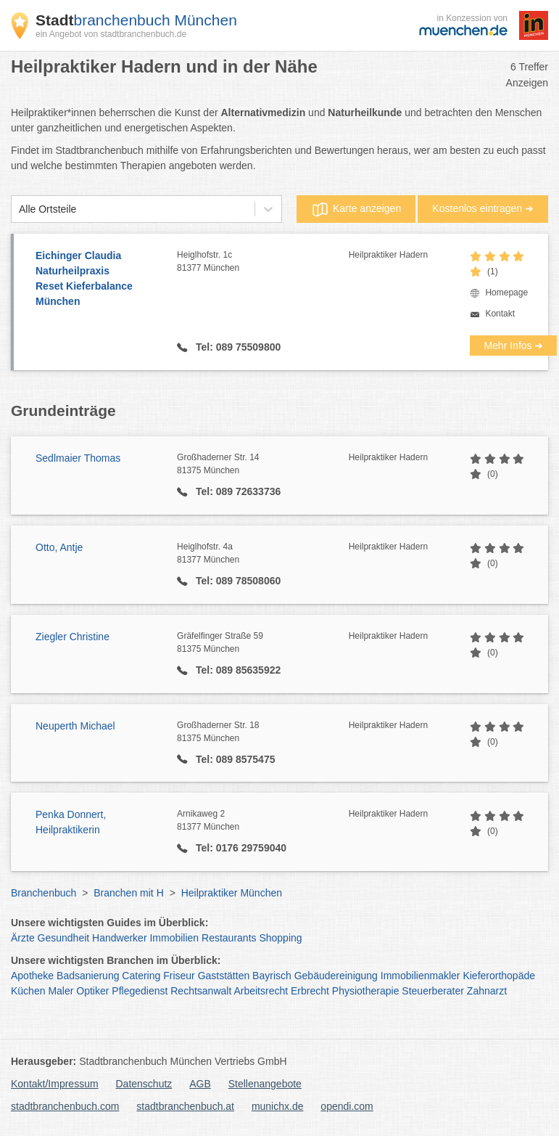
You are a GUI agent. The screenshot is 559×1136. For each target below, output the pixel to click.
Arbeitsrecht (260, 991)
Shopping (280, 938)
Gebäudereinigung (336, 975)
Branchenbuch (43, 893)
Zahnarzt (487, 991)
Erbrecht (310, 991)
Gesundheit (64, 938)
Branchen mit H (128, 893)
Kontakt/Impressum (55, 1084)
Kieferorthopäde (499, 975)
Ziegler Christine (72, 636)
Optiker (92, 991)
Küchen (28, 991)
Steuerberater (433, 991)
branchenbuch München (136, 20)
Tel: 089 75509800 (237, 347)
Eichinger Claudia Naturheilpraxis (99, 279)
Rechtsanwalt (200, 991)
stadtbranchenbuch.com (65, 1106)
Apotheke (32, 975)
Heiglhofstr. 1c (263, 262)
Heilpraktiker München (231, 893)
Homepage (506, 292)
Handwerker (119, 938)
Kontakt (500, 313)
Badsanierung (88, 975)
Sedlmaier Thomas (78, 458)
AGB (200, 1084)
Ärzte (23, 938)
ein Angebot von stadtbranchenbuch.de (111, 34)
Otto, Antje (59, 547)
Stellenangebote (265, 1084)
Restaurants (229, 938)
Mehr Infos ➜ (513, 345)
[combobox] (18, 209)
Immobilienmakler (420, 975)
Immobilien (174, 938)
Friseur (179, 975)
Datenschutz (144, 1084)
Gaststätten (224, 975)
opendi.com (346, 1106)
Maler (60, 991)
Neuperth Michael (75, 726)
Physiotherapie (365, 991)
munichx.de (278, 1106)
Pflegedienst (139, 991)
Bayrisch (271, 975)
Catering (141, 975)
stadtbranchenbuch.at (185, 1106)
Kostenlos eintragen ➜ (483, 208)
